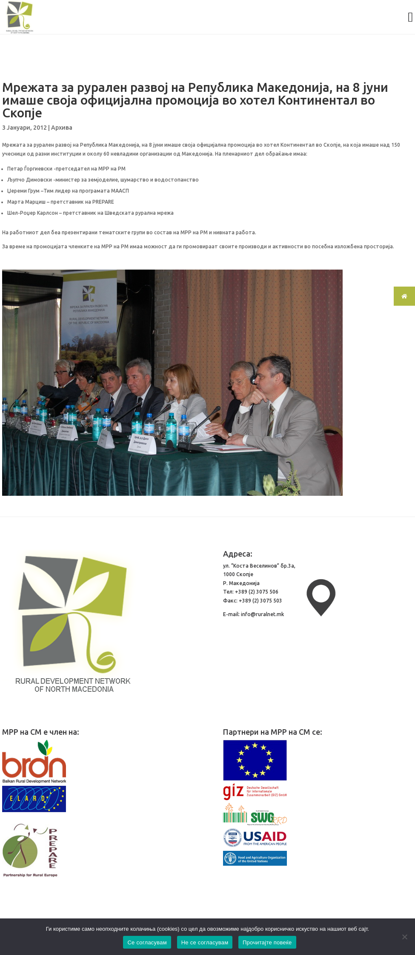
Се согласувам (147, 942)
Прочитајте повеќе (267, 942)
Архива (61, 127)
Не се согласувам (205, 942)
